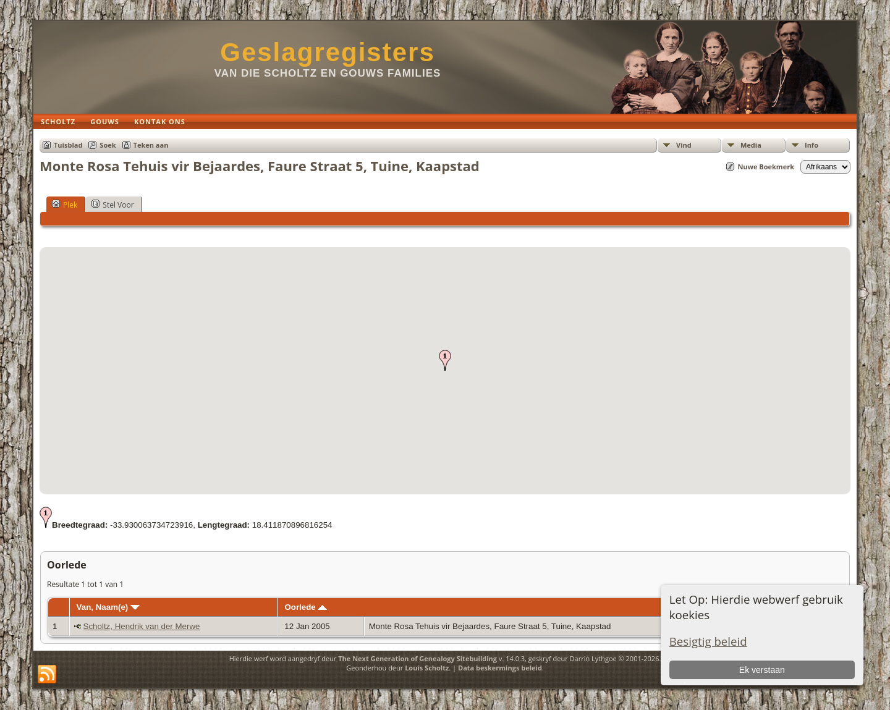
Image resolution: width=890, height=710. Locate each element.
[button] (445, 360)
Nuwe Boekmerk (765, 166)
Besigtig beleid (708, 641)
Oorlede (305, 607)
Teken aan (151, 145)
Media (750, 145)
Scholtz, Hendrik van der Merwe (141, 626)
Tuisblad (68, 145)
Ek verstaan (762, 670)
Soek (108, 145)
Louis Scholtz (427, 667)
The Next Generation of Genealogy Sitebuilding (417, 658)
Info (811, 145)
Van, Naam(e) (108, 607)
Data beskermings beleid (500, 667)
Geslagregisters (327, 52)
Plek (64, 204)
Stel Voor (112, 204)
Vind (684, 145)
